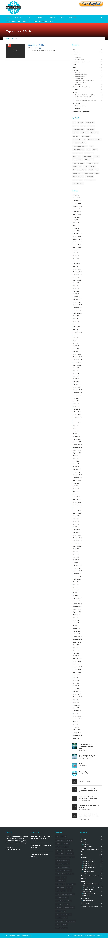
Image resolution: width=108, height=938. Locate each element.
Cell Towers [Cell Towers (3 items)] (85, 132)
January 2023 (77, 302)
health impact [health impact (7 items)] (76, 156)
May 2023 (76, 291)
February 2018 (77, 411)
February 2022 (77, 327)
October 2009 (77, 669)
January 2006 (77, 716)
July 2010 (75, 647)
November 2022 (77, 307)
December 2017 (77, 417)
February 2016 (77, 469)
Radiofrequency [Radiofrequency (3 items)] (77, 173)
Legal (74, 64)
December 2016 (77, 444)
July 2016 (75, 458)
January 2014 (77, 535)
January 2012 (77, 601)
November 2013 (77, 540)
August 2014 (76, 516)
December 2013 (77, 538)
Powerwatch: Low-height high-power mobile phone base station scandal (89, 816)
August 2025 (76, 217)
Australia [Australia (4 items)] (80, 122)
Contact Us (72, 17)
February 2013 (77, 565)
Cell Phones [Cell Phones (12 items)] (90, 129)
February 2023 (77, 299)
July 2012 (75, 584)
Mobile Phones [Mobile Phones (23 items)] (77, 166)
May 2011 (76, 623)
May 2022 (76, 324)
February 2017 (77, 439)
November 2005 (77, 719)
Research (75, 92)
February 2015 (77, 499)
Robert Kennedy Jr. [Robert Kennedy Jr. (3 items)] (78, 176)
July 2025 (75, 220)
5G (61, 17)
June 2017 (76, 428)
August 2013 (76, 549)
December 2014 (77, 505)
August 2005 (76, 721)
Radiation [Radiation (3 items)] (83, 170)
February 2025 (77, 233)
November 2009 (77, 667)
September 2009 (77, 672)
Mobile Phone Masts (81, 74)
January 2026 (77, 203)
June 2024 (76, 255)
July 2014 (75, 518)
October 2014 (77, 510)
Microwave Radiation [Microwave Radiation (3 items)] (78, 163)
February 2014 (77, 532)
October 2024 (77, 244)
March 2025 (76, 231)
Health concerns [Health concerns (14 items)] (77, 153)
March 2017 (76, 436)
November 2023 (77, 274)
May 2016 (76, 464)
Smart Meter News (80, 82)
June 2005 (76, 724)
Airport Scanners (80, 72)
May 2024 (76, 258)
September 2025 (77, 214)
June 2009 (76, 680)
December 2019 (77, 357)
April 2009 (76, 686)
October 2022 (77, 310)
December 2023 (77, 272)
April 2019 (76, 379)
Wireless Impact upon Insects (81, 111)
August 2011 (76, 614)
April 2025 (76, 228)
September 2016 (77, 453)
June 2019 (76, 373)
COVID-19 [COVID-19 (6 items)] (76, 136)
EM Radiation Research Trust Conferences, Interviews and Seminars (87, 746)
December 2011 (77, 603)
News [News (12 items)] (85, 166)
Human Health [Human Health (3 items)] (87, 156)
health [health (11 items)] (94, 149)
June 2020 (76, 340)
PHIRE (80, 763)
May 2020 (76, 343)
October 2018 (77, 395)
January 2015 (77, 502)
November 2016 (77, 447)
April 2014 (76, 527)
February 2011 (77, 631)
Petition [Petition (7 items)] (75, 170)
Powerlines (78, 57)
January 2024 (77, 269)
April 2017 (76, 433)
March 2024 (76, 263)
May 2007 (76, 708)
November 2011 (77, 606)
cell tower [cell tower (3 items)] (75, 132)
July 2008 (75, 699)
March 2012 (76, 595)
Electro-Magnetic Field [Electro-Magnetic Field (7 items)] (94, 139)
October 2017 (77, 422)
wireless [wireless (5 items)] (93, 180)
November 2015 (77, 477)
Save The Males (79, 59)
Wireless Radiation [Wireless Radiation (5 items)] (78, 183)
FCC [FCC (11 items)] (88, 149)
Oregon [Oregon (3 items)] (93, 166)
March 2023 (76, 296)
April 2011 (76, 625)
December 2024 (77, 239)
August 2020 (76, 335)
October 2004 (77, 738)
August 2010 (76, 645)
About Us (18, 17)
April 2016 (76, 466)
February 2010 (77, 658)
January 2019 (77, 387)
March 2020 (76, 348)
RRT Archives (77, 103)
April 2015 (76, 494)
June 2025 (76, 222)
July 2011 (75, 617)
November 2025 (77, 209)
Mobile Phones (79, 78)
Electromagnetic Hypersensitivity (84, 98)
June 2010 (76, 650)
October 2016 (77, 450)
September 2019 (77, 365)
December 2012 (77, 571)
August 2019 (76, 368)
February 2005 (77, 730)
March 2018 (76, 409)
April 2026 (76, 195)
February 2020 (77, 351)
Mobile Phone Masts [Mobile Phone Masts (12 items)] (92, 163)
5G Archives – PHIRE (36, 45)
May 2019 (76, 376)
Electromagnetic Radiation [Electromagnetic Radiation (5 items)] (80, 146)
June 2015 (76, 488)
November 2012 (77, 573)
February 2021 (77, 329)
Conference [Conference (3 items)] (94, 132)
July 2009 (75, 677)
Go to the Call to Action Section (18, 21)
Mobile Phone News (80, 76)
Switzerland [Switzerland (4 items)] (89, 176)
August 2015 (76, 483)
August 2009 (76, 675)
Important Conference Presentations (85, 100)
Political (75, 89)
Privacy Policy (83, 772)
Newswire (76, 70)
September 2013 (77, 546)
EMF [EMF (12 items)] (91, 146)
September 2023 (77, 280)
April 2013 (76, 560)
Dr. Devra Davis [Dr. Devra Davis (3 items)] (86, 136)
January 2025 (77, 236)
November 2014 (77, 507)
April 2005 (76, 727)
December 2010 (77, 636)
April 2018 (76, 406)
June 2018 (76, 401)
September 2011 (77, 612)
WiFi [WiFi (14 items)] (86, 180)
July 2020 (75, 337)
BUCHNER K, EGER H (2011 (83, 97)
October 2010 (77, 642)
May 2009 (76, 683)
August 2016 (76, 455)
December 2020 (77, 332)
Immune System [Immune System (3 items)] (77, 159)
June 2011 (76, 620)
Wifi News (78, 84)
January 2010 (77, 661)
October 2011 (77, 609)
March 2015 (76, 497)
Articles (52, 17)
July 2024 (75, 252)
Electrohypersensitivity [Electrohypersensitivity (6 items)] (79, 143)
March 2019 (76, 381)
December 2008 (77, 697)
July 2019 (75, 370)
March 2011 (76, 628)
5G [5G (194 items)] (74, 122)
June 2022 (76, 321)
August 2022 (76, 316)
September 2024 (77, 247)
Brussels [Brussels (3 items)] (75, 126)
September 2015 (77, 480)
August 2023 (76, 283)
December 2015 (77, 475)
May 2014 (76, 524)
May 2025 (76, 225)
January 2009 (77, 694)
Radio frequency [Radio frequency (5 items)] (93, 170)
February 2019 (77, 384)
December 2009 (77, 664)
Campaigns (39, 17)
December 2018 (77, 390)
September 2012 (77, 579)
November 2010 (77, 639)
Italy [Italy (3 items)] (86, 159)
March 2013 (76, 562)
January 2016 (77, 472)
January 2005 (77, 732)
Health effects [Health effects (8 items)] (89, 153)
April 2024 (76, 261)
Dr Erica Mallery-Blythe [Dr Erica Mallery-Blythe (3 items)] (79, 139)
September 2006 (77, 710)
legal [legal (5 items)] (92, 159)
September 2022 (77, 313)
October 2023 (77, 277)
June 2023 (76, 288)
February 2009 (77, 691)
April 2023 (76, 294)
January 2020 (77, 354)
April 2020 (76, 346)
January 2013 (77, 568)
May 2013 (76, 557)
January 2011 (77, 634)
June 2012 (76, 587)
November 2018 (77, 392)
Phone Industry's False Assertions (84, 80)
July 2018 (75, 398)
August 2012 (76, 581)
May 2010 (76, 653)
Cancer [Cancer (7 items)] (83, 126)
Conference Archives (81, 106)
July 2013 (75, 551)
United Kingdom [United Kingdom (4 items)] (77, 180)
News (29, 17)
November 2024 (77, 241)
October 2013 (77, 543)
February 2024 (77, 266)
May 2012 (76, 590)
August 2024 (76, 250)
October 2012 (77, 576)
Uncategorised (77, 108)
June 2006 (76, 713)
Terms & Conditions (89, 935)
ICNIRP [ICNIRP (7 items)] (96, 156)
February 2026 (77, 200)
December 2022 (77, 305)
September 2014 (77, 513)
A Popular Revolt (84, 780)
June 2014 (76, 521)
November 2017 (77, 420)
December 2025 (77, 206)
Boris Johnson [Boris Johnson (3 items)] (89, 122)
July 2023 (75, 285)
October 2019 (77, 362)
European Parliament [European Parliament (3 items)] (78, 149)
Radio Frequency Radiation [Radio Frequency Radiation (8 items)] (92, 173)
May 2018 (76, 403)
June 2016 (76, 461)
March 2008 (76, 705)
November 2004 (77, 735)
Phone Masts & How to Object (44, 21)
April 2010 (76, 656)
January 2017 (77, 442)
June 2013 (76, 554)
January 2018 (77, 414)
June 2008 (76, 702)
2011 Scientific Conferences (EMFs (85, 95)
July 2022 (75, 318)
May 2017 (76, 431)
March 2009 (76, 688)
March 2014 (76, 529)
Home (8, 17)
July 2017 (75, 425)
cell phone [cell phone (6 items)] (90, 126)
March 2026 (76, 198)
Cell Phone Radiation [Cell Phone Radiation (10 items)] (78, 129)
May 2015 (76, 491)
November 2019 (77, 359)
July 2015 (75, 486)
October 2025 (77, 211)
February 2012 (77, 598)
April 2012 (76, 592)
